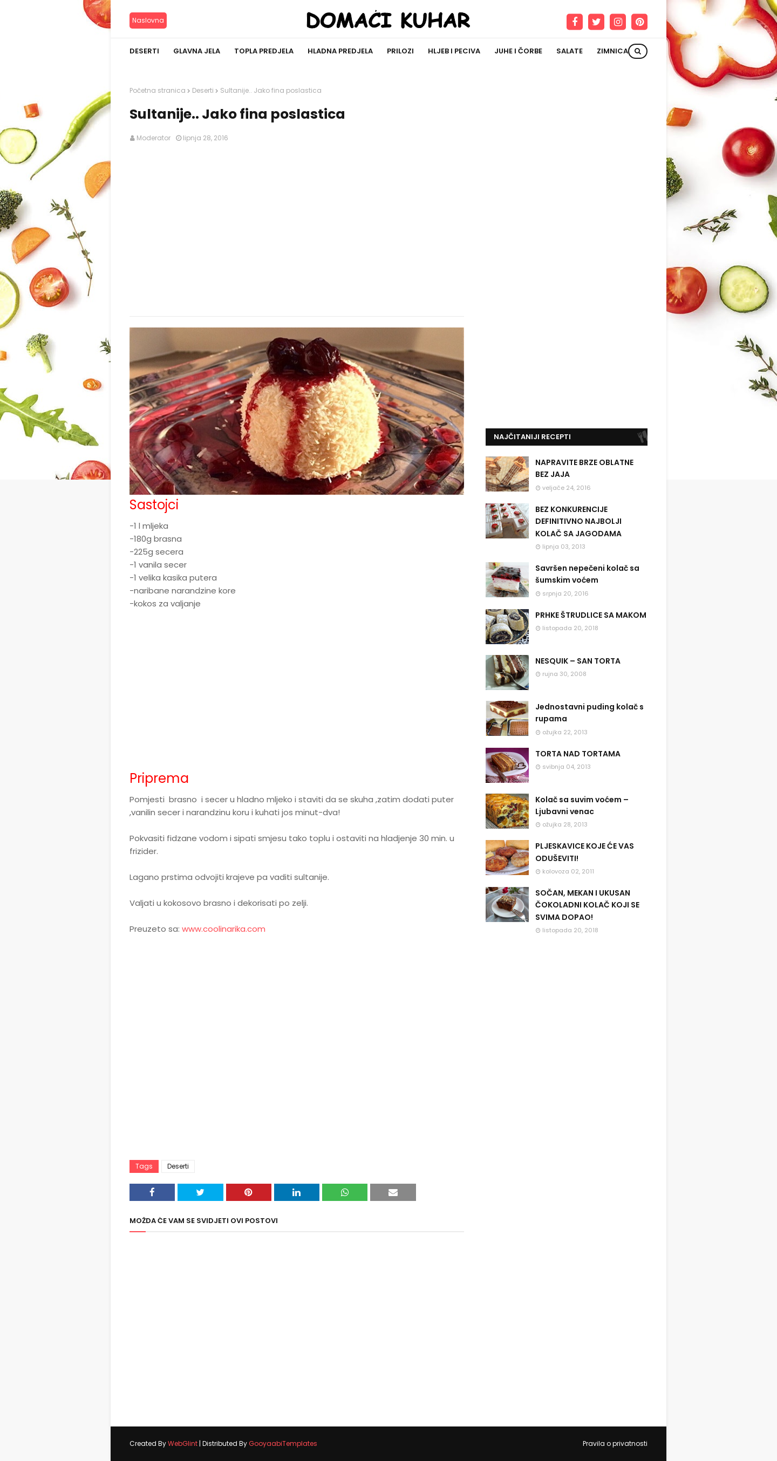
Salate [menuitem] (569, 51)
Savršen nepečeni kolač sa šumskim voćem (587, 574)
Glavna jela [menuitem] (196, 51)
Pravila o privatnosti (615, 1443)
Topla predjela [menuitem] (264, 51)
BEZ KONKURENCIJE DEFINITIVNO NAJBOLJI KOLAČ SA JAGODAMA (578, 521)
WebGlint (182, 1443)
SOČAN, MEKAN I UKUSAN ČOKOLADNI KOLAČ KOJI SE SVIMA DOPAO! (587, 905)
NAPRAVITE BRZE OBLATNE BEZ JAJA (584, 468)
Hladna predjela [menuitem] (340, 51)
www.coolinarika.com (223, 928)
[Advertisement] (297, 229)
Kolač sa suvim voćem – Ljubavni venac (582, 805)
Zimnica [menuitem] (612, 51)
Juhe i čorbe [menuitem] (518, 51)
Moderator (154, 137)
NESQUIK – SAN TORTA (578, 661)
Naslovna (148, 20)
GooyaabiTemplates (283, 1443)
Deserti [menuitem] (144, 51)
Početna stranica (158, 90)
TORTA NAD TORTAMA (578, 753)
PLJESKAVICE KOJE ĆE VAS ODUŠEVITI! (584, 852)
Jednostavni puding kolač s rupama (589, 712)
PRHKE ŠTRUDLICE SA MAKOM (590, 615)
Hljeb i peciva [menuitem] (454, 51)
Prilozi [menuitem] (400, 51)
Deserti (203, 90)
